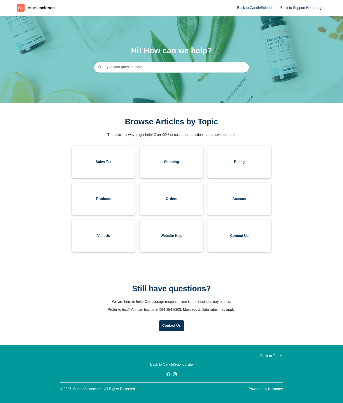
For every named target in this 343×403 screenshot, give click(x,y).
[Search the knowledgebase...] (171, 67)
